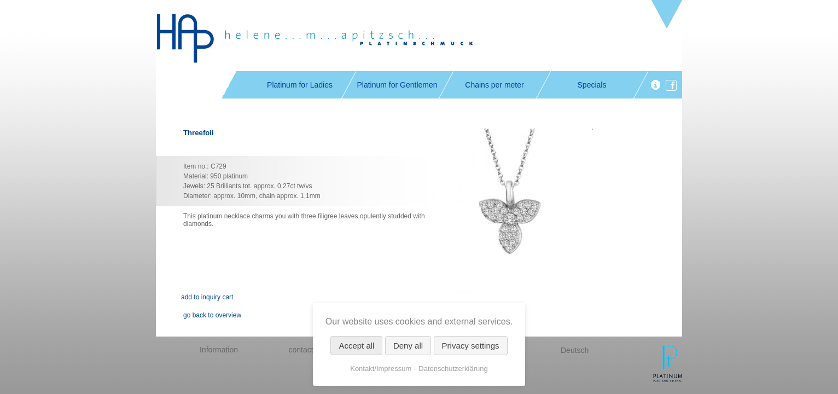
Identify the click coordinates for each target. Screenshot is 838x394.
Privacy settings (470, 345)
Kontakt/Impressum (380, 368)
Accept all (356, 345)
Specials (592, 84)
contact (300, 349)
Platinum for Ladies (300, 84)
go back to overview (212, 315)
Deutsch (575, 350)
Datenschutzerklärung (452, 368)
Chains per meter (494, 84)
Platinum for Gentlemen (397, 84)
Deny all (408, 345)
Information (219, 349)
